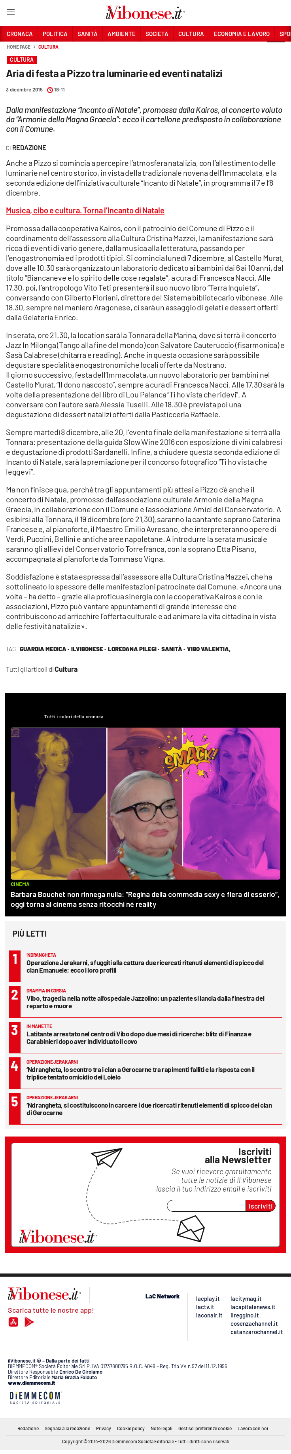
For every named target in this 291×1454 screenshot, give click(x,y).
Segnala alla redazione (67, 1428)
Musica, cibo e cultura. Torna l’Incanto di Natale (85, 210)
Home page (18, 46)
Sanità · (173, 648)
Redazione (28, 1428)
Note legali (161, 1428)
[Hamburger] (10, 13)
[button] (276, 51)
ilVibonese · (88, 648)
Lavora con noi (253, 1428)
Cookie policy (131, 1428)
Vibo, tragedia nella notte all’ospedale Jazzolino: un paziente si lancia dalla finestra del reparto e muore (145, 1001)
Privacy (103, 1428)
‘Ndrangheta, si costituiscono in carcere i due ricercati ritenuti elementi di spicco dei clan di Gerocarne (149, 1108)
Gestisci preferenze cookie (205, 1428)
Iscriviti (261, 1205)
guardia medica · (44, 648)
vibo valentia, (209, 648)
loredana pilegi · (133, 648)
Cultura (48, 46)
